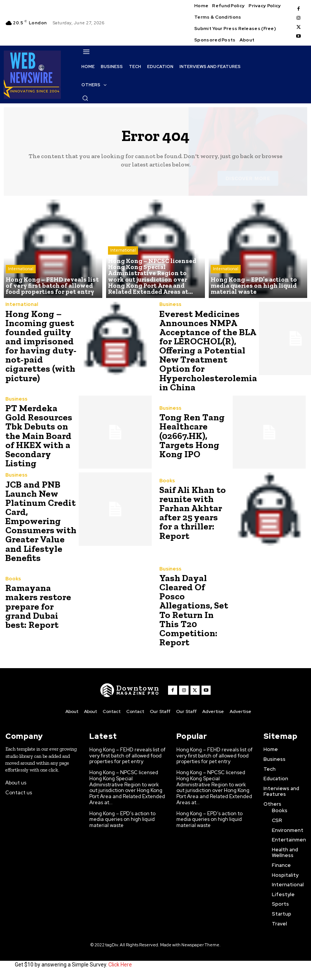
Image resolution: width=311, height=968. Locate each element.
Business (170, 304)
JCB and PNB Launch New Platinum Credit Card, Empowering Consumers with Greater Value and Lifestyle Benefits (40, 520)
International (20, 269)
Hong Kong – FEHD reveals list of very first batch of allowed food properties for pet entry (124, 747)
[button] (85, 98)
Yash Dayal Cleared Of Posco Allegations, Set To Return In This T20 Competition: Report (194, 605)
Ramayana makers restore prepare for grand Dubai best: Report (37, 605)
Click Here (120, 956)
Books (167, 484)
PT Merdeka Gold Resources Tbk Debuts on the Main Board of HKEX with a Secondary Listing (37, 435)
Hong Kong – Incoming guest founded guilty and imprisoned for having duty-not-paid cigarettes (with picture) (40, 345)
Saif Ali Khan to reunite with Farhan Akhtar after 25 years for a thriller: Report (194, 512)
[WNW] (129, 682)
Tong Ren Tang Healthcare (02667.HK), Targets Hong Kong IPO (191, 435)
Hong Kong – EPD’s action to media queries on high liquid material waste (122, 810)
